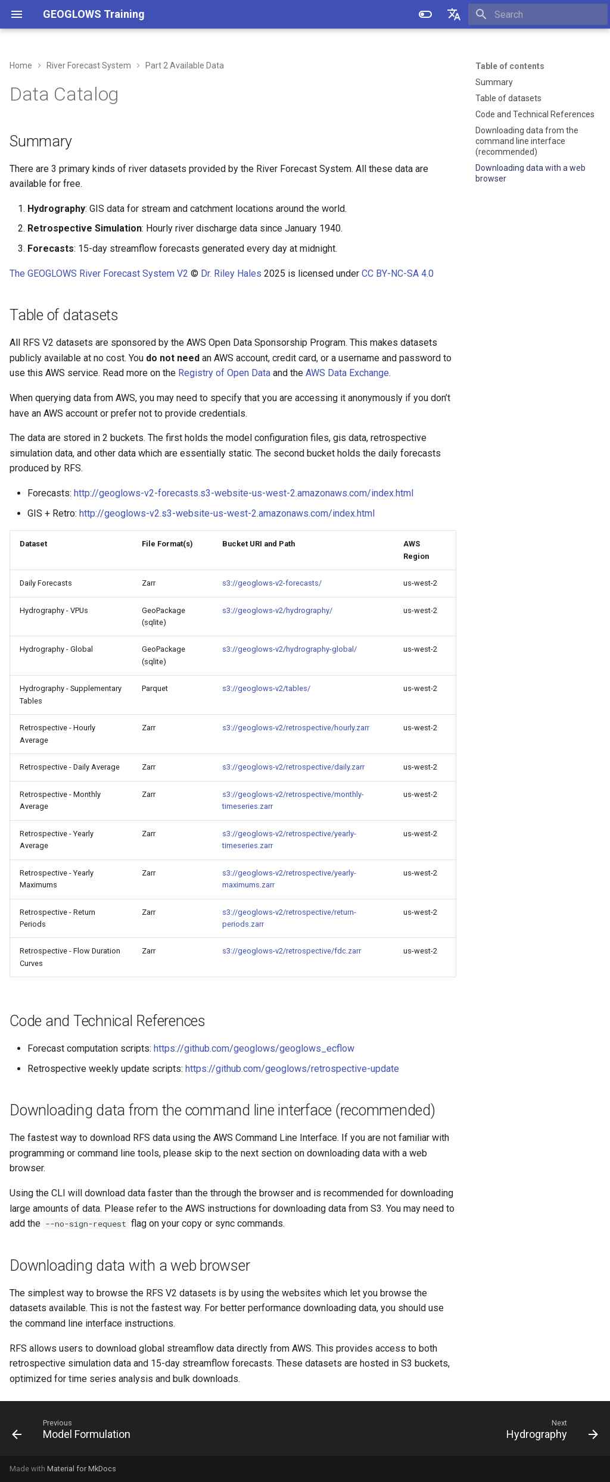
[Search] (538, 14)
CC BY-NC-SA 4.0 (398, 273)
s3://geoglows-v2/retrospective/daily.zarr (293, 766)
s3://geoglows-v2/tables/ (266, 688)
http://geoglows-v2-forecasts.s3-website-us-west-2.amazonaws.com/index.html (243, 493)
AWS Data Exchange (347, 373)
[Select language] (454, 14)
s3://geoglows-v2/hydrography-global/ (289, 649)
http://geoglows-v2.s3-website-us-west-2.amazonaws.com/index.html (227, 513)
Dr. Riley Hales (231, 273)
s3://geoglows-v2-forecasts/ (272, 583)
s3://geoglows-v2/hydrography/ (277, 610)
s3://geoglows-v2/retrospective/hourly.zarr (295, 727)
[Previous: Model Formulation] (74, 1432)
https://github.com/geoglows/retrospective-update (292, 1068)
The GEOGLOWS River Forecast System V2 (99, 273)
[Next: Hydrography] (549, 1432)
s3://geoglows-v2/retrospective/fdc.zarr (291, 950)
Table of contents (509, 66)
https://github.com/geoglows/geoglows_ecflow (254, 1048)
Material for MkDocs (81, 1468)
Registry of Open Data (224, 373)
